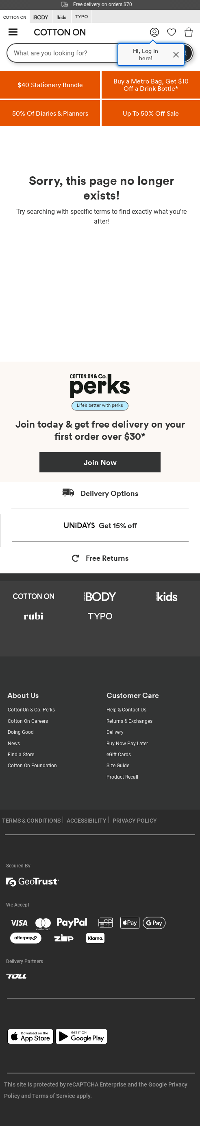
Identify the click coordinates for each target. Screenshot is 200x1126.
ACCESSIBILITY (87, 820)
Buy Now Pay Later (127, 743)
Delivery (115, 732)
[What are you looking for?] (100, 53)
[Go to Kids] (61, 16)
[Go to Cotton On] (14, 16)
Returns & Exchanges (129, 721)
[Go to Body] (41, 16)
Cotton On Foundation (32, 765)
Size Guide (118, 765)
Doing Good (21, 732)
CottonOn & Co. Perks (31, 710)
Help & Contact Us (126, 710)
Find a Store (21, 754)
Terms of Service (53, 1096)
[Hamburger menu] (13, 32)
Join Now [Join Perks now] (100, 462)
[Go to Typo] (81, 16)
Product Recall (122, 777)
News (14, 743)
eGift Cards (119, 754)
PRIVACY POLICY (135, 820)
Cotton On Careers (28, 721)
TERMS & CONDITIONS (31, 820)
